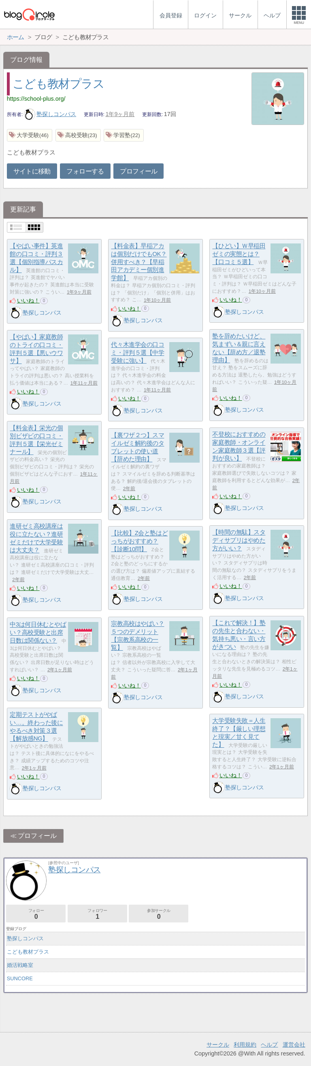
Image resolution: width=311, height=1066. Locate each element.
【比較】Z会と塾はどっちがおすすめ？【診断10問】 (139, 541)
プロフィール (138, 171)
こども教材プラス (58, 83)
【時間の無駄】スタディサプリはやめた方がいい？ (238, 540)
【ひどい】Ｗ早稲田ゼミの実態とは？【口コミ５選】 (238, 254)
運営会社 (294, 1044)
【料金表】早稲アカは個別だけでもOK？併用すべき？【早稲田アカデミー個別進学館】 (138, 262)
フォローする (85, 171)
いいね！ (28, 300)
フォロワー (97, 914)
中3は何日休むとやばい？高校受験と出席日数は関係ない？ (38, 632)
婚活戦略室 (20, 965)
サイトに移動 (32, 171)
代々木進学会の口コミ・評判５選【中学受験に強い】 (137, 352)
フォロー (36, 914)
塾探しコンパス (50, 114)
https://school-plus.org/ (36, 98)
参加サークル (158, 914)
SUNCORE (20, 978)
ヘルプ (269, 1044)
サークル (218, 1044)
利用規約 (245, 1044)
